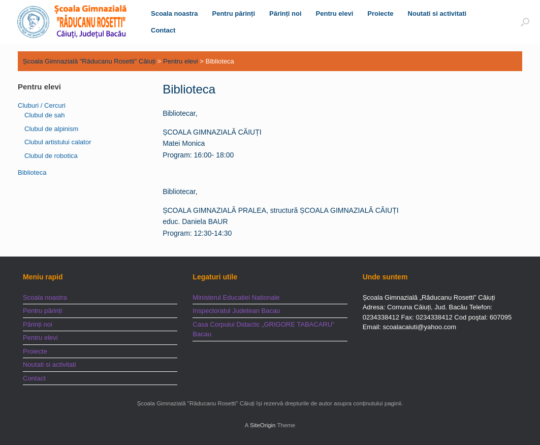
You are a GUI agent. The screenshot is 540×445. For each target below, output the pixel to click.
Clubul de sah (44, 115)
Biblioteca (32, 172)
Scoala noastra (174, 13)
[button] (525, 22)
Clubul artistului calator (57, 142)
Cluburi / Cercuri (42, 105)
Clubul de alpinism (51, 129)
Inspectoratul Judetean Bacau (236, 310)
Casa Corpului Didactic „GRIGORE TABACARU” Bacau (263, 329)
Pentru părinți (234, 13)
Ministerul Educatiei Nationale (236, 297)
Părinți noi (285, 13)
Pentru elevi (335, 13)
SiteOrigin (263, 425)
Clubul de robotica (51, 156)
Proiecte (380, 13)
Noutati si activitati (437, 13)
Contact (163, 30)
